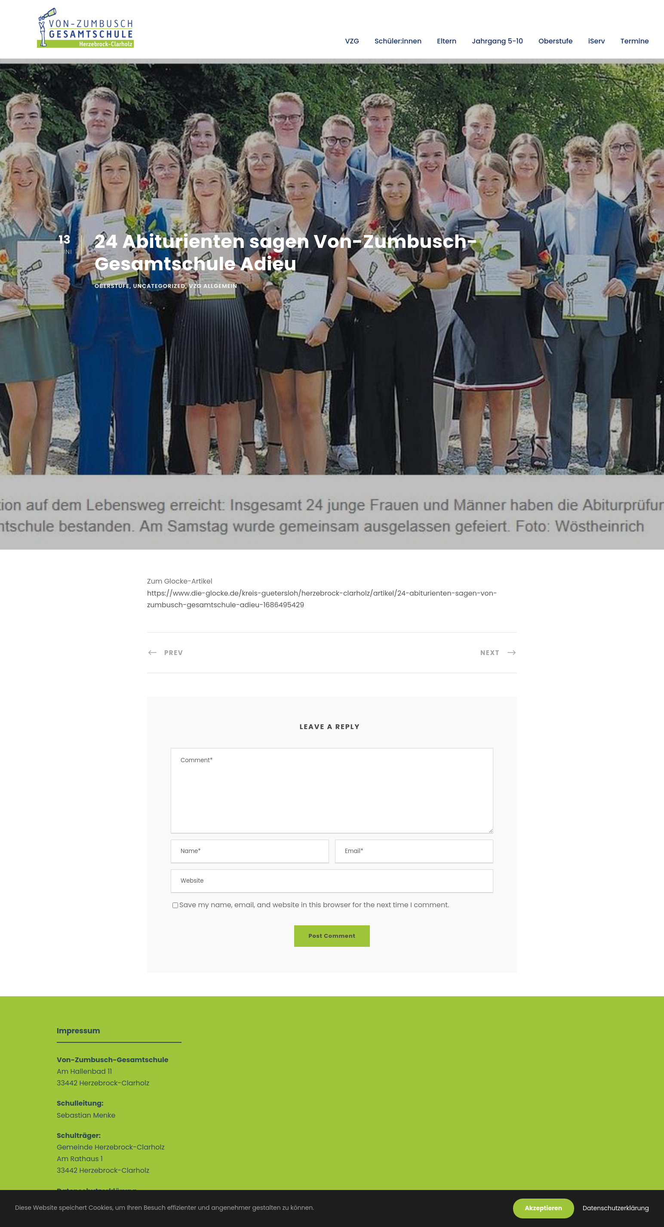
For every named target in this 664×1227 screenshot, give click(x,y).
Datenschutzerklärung (616, 1208)
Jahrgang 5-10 (497, 41)
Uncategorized (159, 286)
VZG (352, 41)
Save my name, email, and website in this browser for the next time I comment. (314, 905)
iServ (596, 41)
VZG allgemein (213, 286)
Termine (635, 41)
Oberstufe (555, 41)
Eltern (446, 41)
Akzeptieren (544, 1208)
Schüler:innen (398, 41)
